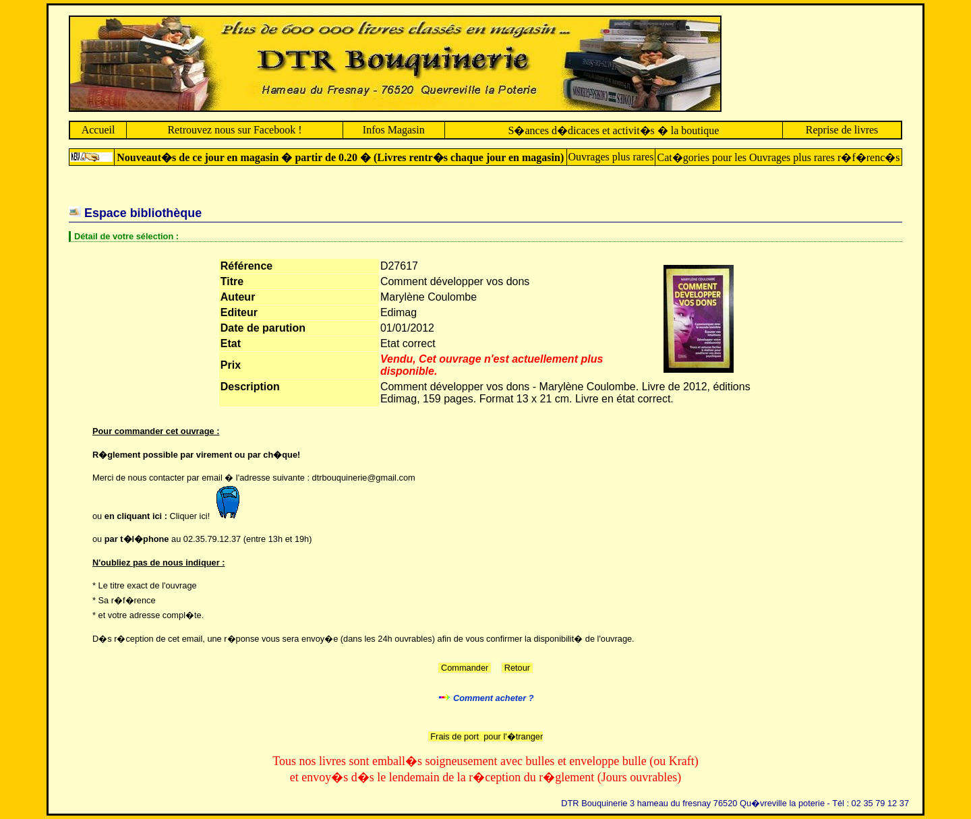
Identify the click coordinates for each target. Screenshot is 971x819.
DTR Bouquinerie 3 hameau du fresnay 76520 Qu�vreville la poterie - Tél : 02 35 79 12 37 (735, 803)
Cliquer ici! (208, 516)
